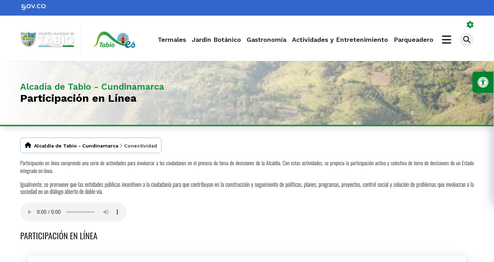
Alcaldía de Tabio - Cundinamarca (76, 146)
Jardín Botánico (216, 39)
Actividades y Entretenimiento (340, 39)
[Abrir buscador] (467, 40)
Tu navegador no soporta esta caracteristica (73, 212)
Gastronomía (266, 39)
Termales (172, 39)
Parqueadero (413, 39)
